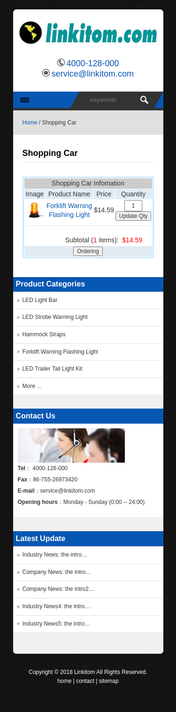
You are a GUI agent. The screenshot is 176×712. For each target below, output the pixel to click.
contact (85, 681)
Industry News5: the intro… (57, 623)
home (64, 681)
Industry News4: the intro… (57, 606)
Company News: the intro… (57, 572)
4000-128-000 (92, 63)
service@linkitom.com (93, 73)
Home (30, 122)
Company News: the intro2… (58, 589)
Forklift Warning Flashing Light (61, 351)
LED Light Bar (40, 300)
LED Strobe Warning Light (55, 317)
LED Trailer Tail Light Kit (53, 368)
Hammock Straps (44, 334)
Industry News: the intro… (55, 554)
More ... (32, 386)
